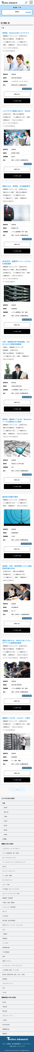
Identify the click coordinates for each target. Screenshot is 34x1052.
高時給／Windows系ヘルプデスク (15, 33)
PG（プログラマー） (7, 880)
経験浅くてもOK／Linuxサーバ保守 (16, 718)
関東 (3, 803)
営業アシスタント (7, 961)
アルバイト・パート (7, 1015)
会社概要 (8, 1044)
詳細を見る (17, 94)
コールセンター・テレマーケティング (12, 965)
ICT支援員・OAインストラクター (11, 889)
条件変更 (28, 12)
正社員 (4, 1002)
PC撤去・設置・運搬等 (8, 902)
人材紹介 (4, 1020)
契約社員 (4, 1011)
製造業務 (4, 979)
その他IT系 (5, 916)
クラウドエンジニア (7, 983)
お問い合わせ (13, 1046)
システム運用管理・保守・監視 (10, 853)
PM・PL (4, 911)
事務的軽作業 (5, 947)
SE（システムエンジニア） (9, 857)
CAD (3, 929)
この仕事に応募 (17, 101)
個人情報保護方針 (16, 1044)
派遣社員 (4, 1006)
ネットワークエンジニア (8, 871)
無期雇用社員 (5, 1029)
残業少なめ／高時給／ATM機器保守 (16, 186)
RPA (3, 988)
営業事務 (4, 938)
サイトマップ (21, 1046)
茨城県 (5, 834)
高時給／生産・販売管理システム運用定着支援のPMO (17, 567)
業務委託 (4, 1033)
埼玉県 (5, 821)
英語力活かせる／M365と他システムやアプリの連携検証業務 (16, 641)
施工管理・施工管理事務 (8, 920)
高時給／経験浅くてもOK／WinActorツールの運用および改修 (16, 420)
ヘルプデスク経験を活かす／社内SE (16, 111)
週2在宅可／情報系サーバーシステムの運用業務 (16, 262)
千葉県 (5, 816)
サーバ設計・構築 (7, 875)
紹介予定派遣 (5, 1024)
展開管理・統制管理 (7, 898)
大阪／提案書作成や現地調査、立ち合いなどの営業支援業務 (16, 343)
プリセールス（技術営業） (9, 907)
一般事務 (4, 934)
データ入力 (5, 943)
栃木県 (5, 825)
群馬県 (5, 830)
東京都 (5, 807)
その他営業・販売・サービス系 (10, 970)
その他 (4, 839)
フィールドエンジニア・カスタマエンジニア (14, 862)
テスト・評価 (5, 884)
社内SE (4, 866)
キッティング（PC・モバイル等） (11, 893)
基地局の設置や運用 (10, 497)
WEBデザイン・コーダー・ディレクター (12, 925)
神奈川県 (6, 812)
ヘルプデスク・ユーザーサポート (11, 848)
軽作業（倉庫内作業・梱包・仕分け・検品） (14, 974)
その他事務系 (5, 952)
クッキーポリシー (26, 1044)
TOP (4, 1044)
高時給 (17, 12)
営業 (3, 956)
